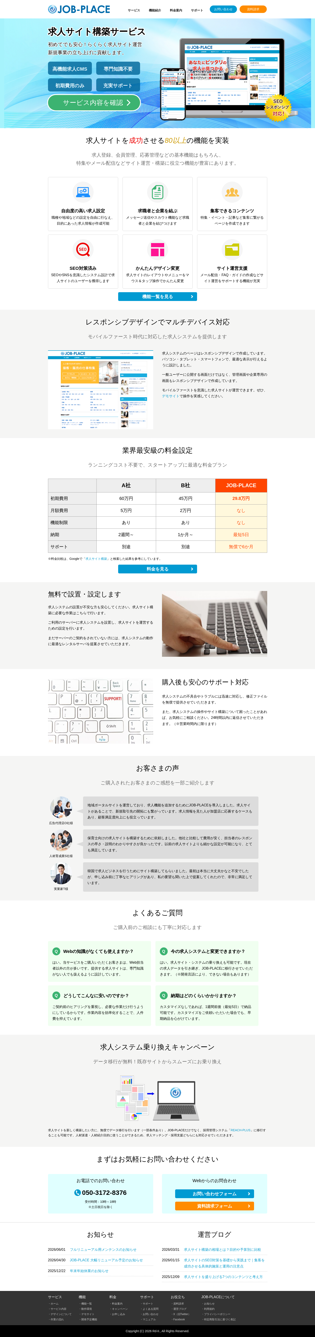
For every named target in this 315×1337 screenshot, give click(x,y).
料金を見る (158, 569)
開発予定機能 (89, 1319)
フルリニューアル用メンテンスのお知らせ (103, 1249)
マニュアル (149, 1319)
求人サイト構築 (96, 558)
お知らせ (209, 1303)
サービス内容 (58, 1308)
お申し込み (118, 1314)
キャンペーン (120, 1308)
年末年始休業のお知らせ (89, 1271)
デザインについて (61, 1314)
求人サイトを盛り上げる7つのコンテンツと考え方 (223, 1277)
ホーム (55, 1303)
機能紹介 (155, 10)
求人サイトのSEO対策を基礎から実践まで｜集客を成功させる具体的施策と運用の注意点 (224, 1263)
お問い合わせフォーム (215, 1193)
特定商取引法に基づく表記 (220, 1319)
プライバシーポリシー (217, 1314)
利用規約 (209, 1308)
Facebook (179, 1319)
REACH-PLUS (240, 1130)
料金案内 (176, 10)
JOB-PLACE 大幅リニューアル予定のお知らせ (106, 1260)
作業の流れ (57, 1319)
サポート (197, 10)
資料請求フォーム (214, 1206)
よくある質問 (150, 1308)
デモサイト (171, 396)
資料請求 (253, 9)
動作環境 (86, 1308)
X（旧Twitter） (182, 1314)
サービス (134, 10)
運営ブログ (180, 1308)
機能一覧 (86, 1303)
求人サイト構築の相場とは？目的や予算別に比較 (222, 1249)
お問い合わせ (223, 9)
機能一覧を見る (157, 296)
